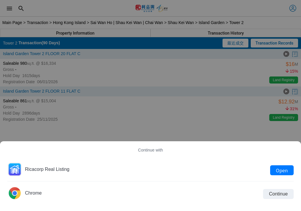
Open (282, 170)
